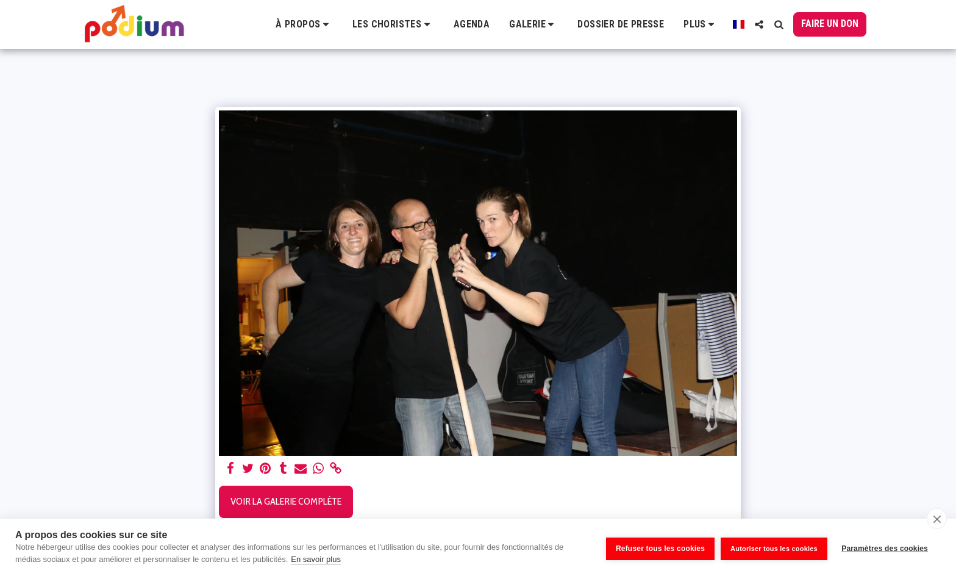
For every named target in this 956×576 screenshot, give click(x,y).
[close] (937, 518)
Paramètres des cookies (884, 547)
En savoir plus (316, 559)
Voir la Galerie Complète (285, 501)
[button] (304, 24)
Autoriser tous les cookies (771, 546)
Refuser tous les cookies (657, 547)
